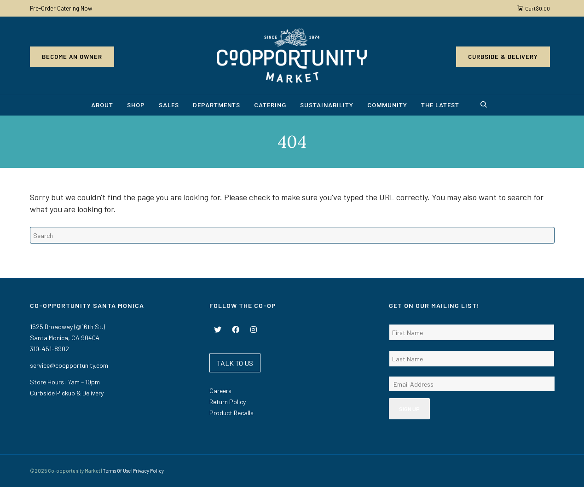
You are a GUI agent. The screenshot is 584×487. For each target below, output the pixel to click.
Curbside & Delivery (503, 56)
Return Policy (227, 402)
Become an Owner (72, 56)
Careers (220, 390)
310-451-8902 (49, 349)
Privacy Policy (148, 471)
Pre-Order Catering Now (61, 8)
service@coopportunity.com (69, 365)
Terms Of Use (117, 471)
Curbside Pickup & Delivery (67, 393)
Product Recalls (231, 413)
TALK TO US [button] (235, 363)
